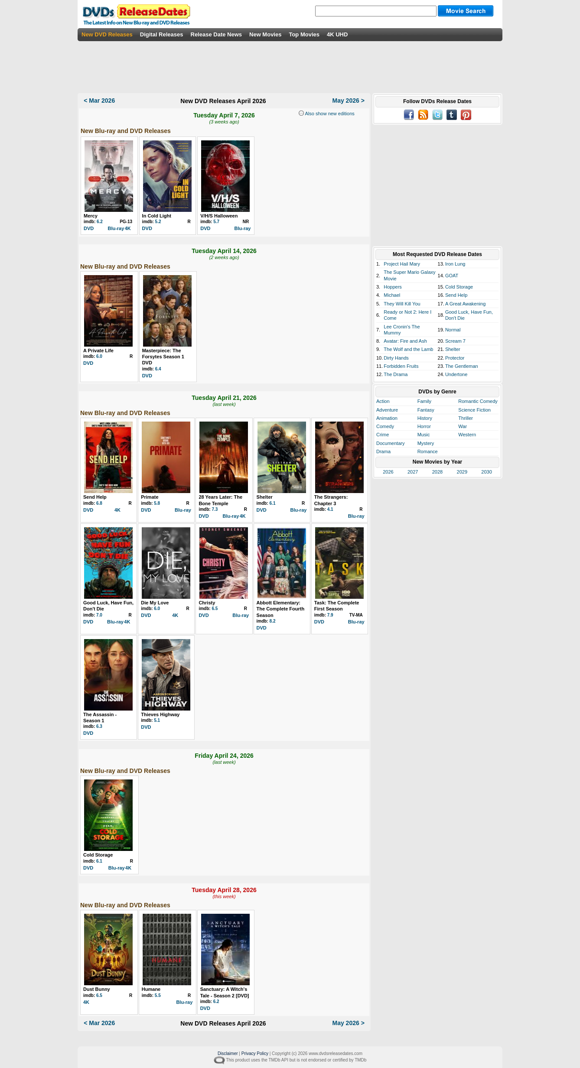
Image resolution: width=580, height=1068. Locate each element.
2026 (388, 471)
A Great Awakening (465, 303)
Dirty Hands (396, 357)
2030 (486, 471)
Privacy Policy (254, 1053)
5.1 (157, 720)
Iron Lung (455, 263)
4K (128, 228)
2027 (412, 471)
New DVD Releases (107, 34)
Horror (424, 426)
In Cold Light (156, 215)
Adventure (387, 409)
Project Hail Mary (402, 263)
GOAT (451, 275)
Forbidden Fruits (401, 366)
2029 (462, 471)
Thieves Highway (160, 714)
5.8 (157, 503)
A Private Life (98, 350)
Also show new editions (329, 113)
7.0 (99, 615)
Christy (207, 602)
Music (423, 434)
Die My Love (155, 602)
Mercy (91, 215)
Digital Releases (161, 34)
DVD (89, 228)
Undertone (456, 374)
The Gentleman (461, 366)
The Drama (395, 374)
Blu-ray (116, 228)
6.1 (273, 503)
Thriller (465, 418)
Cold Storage (98, 854)
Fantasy (425, 409)
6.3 (99, 726)
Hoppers (393, 286)
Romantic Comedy (477, 401)
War (462, 426)
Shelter (265, 497)
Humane (151, 989)
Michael (392, 295)
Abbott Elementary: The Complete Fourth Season (281, 609)
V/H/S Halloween (219, 215)
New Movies (265, 34)
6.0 (99, 356)
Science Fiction (474, 409)
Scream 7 (455, 341)
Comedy (385, 426)
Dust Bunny (96, 989)
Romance (427, 451)
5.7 (216, 221)
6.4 (158, 369)
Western (467, 434)
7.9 (330, 615)
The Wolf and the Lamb (408, 349)
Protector (455, 357)
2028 (437, 471)
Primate (149, 497)
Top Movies (304, 34)
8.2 (273, 621)
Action (383, 401)
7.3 (215, 509)
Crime (382, 434)
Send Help (95, 497)
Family (424, 401)
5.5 (158, 995)
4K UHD (337, 34)
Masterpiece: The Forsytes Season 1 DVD (163, 357)
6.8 (99, 503)
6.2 (100, 221)
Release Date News (216, 34)
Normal (452, 329)
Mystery (425, 443)
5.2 (158, 221)
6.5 (215, 608)
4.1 (330, 509)
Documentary (390, 443)
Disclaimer (228, 1053)
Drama (383, 451)
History (424, 418)
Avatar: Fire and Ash (405, 341)
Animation (387, 418)
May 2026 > (348, 100)
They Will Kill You (402, 303)
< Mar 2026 (99, 100)
